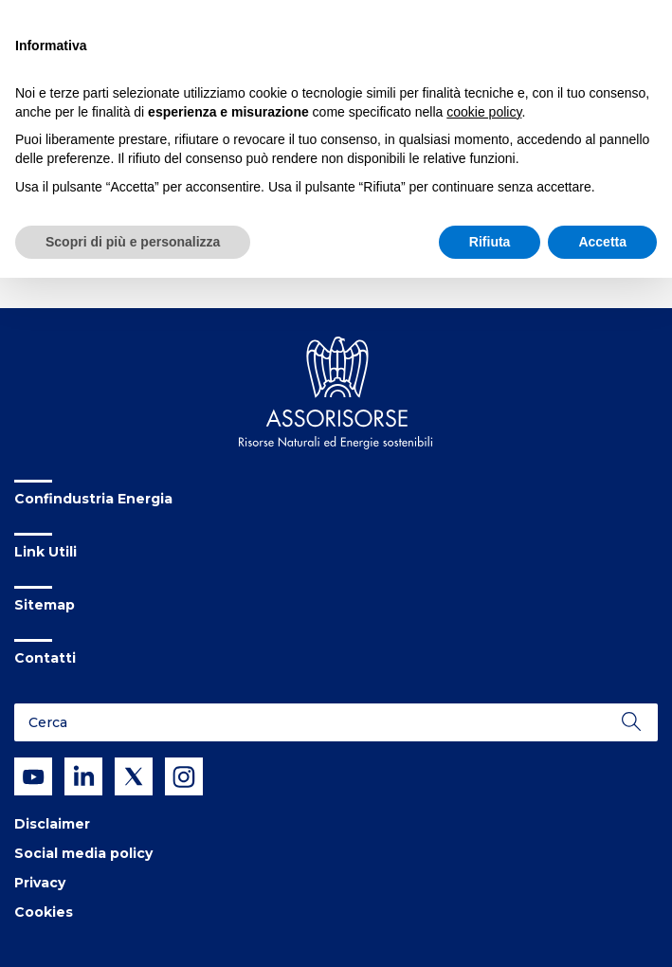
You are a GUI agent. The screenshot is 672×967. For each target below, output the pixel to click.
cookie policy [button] (483, 111)
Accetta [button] (602, 241)
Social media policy (83, 853)
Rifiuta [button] (490, 241)
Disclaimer (52, 823)
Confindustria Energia (93, 498)
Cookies (43, 912)
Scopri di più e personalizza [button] (132, 241)
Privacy (39, 882)
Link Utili (45, 551)
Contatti (45, 657)
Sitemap (44, 604)
